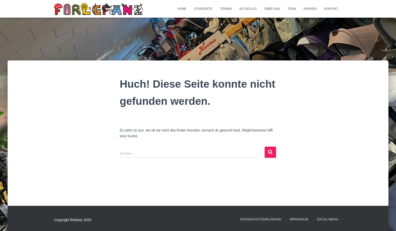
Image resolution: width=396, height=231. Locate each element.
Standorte (203, 9)
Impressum (299, 219)
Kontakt (331, 9)
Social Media (327, 219)
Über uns (272, 9)
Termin (226, 9)
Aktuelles (248, 9)
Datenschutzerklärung (260, 219)
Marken (310, 9)
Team (292, 9)
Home (181, 9)
